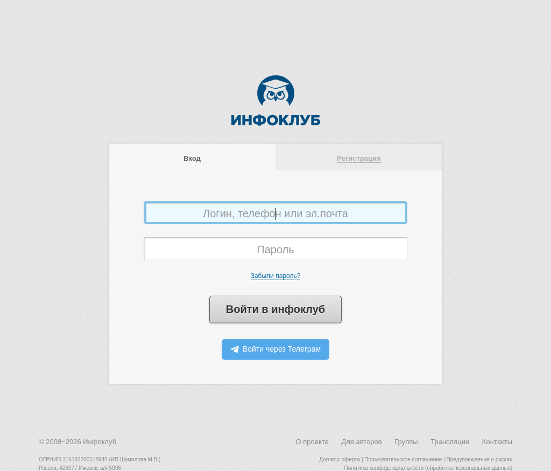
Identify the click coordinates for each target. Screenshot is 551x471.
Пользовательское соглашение (403, 459)
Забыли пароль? (276, 276)
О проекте (311, 442)
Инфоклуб (99, 442)
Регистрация (358, 158)
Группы (406, 442)
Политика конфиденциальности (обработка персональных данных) (428, 468)
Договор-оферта (339, 459)
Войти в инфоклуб (275, 309)
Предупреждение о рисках (479, 459)
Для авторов (361, 442)
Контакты (497, 442)
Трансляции (449, 442)
